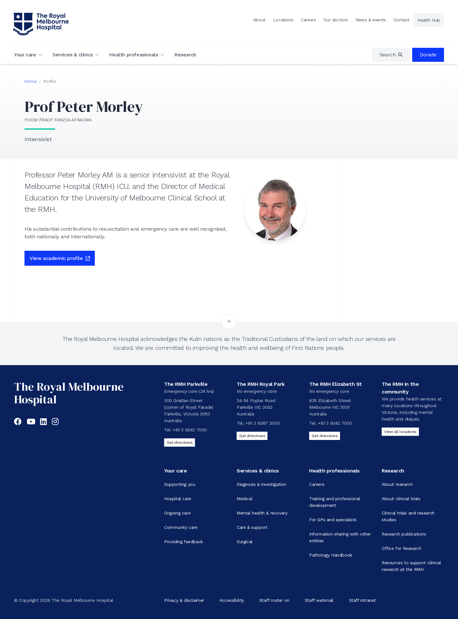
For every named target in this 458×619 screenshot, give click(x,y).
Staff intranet (362, 600)
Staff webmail (319, 600)
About (259, 19)
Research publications (404, 533)
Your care (25, 55)
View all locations (400, 431)
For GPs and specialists (333, 519)
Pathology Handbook (330, 555)
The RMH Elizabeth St (335, 384)
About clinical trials (401, 498)
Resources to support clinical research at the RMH (411, 566)
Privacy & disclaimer (184, 600)
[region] (391, 55)
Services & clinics (72, 55)
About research (397, 484)
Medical (244, 498)
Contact (401, 19)
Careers (308, 19)
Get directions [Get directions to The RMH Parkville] (179, 442)
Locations (283, 19)
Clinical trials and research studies (408, 516)
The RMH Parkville (185, 384)
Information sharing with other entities (340, 537)
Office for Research (401, 548)
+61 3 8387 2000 (262, 423)
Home (30, 81)
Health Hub (428, 20)
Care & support (252, 527)
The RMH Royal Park (261, 384)
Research (185, 55)
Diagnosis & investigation (261, 484)
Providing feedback (183, 541)
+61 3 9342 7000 (190, 429)
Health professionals (133, 55)
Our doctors (335, 19)
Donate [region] (428, 55)
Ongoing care (177, 512)
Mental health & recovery (262, 512)
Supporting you (179, 484)
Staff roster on (274, 600)
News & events (371, 19)
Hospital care (177, 498)
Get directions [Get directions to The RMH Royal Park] (252, 436)
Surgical (245, 541)
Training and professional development (334, 502)
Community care (180, 527)
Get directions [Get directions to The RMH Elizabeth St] (324, 436)
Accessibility (231, 600)
